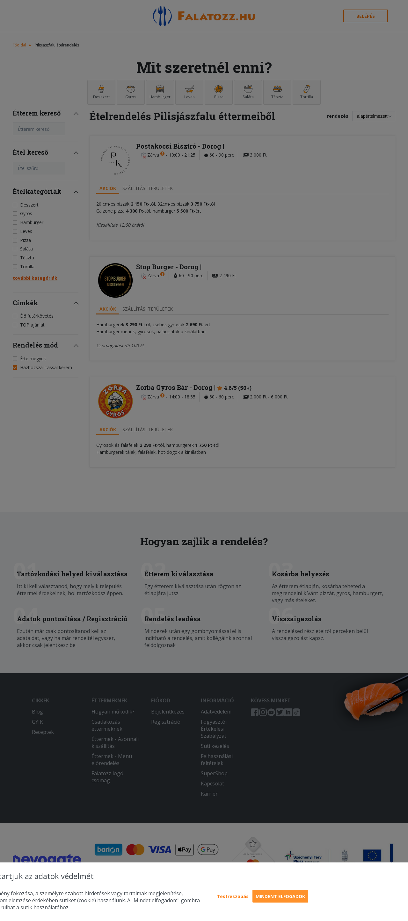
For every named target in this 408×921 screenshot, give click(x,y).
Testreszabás (233, 896)
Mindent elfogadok (280, 896)
